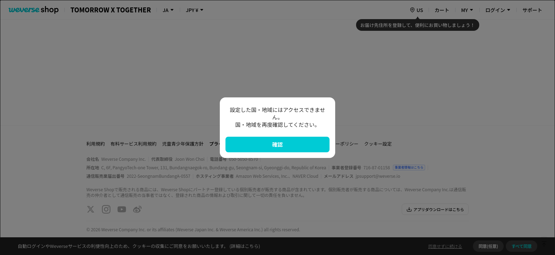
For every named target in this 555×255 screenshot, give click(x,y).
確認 (277, 144)
